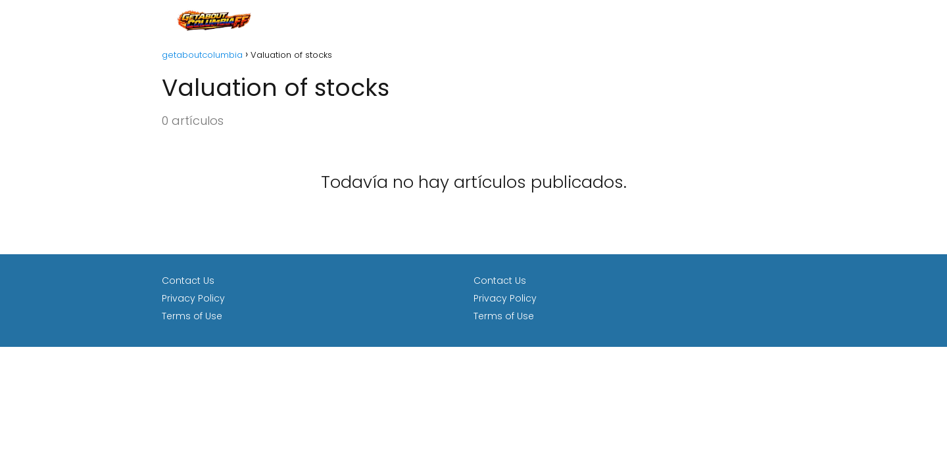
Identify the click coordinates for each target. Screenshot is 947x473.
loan (773, 19)
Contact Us (188, 280)
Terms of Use (192, 316)
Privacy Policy (193, 298)
